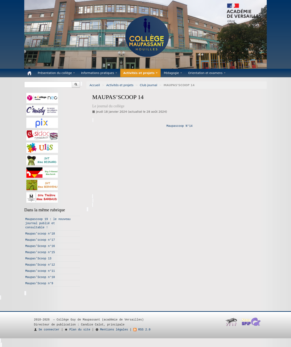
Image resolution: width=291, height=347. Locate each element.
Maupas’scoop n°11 (40, 271)
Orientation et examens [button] (207, 73)
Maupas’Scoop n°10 (40, 277)
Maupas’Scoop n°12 (40, 264)
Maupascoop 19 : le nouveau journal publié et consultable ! (47, 223)
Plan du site (77, 329)
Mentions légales (112, 329)
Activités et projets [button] (140, 73)
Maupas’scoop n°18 (40, 233)
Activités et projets (119, 85)
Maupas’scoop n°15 (40, 252)
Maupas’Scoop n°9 (39, 283)
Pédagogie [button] (173, 73)
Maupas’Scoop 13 (38, 258)
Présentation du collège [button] (56, 73)
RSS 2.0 (141, 329)
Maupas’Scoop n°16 (40, 246)
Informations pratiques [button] (99, 73)
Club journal (148, 85)
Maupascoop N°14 (179, 126)
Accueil (95, 85)
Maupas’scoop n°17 (40, 240)
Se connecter (46, 329)
